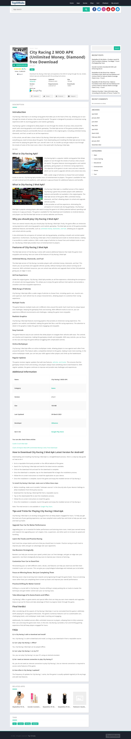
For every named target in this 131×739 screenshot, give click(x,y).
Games (85, 3)
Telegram (71, 97)
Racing (28, 724)
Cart (98, 3)
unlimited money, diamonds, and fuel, (54, 229)
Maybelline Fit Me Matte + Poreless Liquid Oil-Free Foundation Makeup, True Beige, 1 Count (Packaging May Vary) (105, 62)
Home (72, 3)
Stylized (35, 724)
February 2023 (96, 138)
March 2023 (95, 134)
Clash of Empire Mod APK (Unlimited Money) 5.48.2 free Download (34, 448)
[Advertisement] (65, 30)
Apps (78, 3)
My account (115, 3)
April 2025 (95, 115)
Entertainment (98, 167)
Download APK (19, 66)
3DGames (32, 82)
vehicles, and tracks (59, 363)
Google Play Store (57, 432)
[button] (85, 10)
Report (20, 75)
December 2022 (96, 145)
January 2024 (96, 118)
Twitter (46, 97)
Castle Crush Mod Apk (19, 444)
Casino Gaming (98, 159)
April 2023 (95, 130)
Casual (21, 724)
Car (14, 724)
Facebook (35, 97)
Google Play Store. (46, 507)
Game (53, 389)
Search (117, 49)
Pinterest (59, 97)
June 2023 (95, 122)
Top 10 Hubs (32, 735)
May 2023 (95, 126)
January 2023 (96, 142)
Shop (91, 3)
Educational (97, 163)
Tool (95, 175)
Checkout (105, 3)
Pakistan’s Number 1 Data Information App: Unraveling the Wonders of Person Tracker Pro (106, 93)
